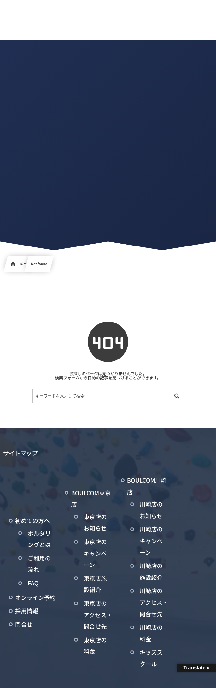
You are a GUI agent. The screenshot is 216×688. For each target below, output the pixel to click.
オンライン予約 (35, 598)
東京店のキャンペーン (95, 553)
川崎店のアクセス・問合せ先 (154, 602)
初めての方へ (32, 521)
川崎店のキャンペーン (151, 540)
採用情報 (26, 611)
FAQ (33, 583)
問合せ (23, 624)
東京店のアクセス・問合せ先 (98, 615)
